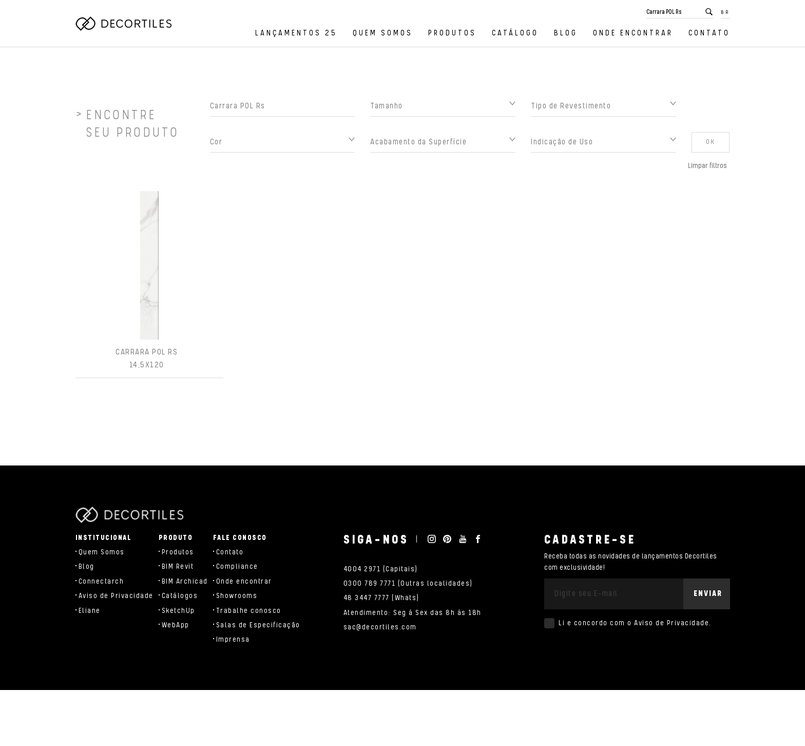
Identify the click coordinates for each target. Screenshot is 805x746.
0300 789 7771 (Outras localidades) (408, 584)
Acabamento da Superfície (418, 145)
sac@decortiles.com (380, 627)
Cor (216, 145)
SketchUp (178, 611)
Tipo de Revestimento (571, 109)
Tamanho (386, 109)
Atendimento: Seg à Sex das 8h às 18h (412, 613)
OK (710, 145)
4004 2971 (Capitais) (380, 569)
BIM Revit (178, 567)
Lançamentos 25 (296, 33)
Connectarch (101, 581)
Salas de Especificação (258, 625)
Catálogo (515, 33)
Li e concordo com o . (635, 623)
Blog (566, 33)
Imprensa (233, 640)
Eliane (90, 611)
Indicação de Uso (562, 145)
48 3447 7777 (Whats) (381, 598)
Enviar (708, 594)
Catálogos (180, 596)
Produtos (452, 33)
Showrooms (237, 596)
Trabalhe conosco (248, 611)
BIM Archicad (185, 581)
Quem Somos (383, 33)
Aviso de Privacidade (116, 596)
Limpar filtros (707, 169)
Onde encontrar (633, 33)
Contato (709, 33)
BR (725, 12)
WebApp (175, 625)
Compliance (237, 567)
